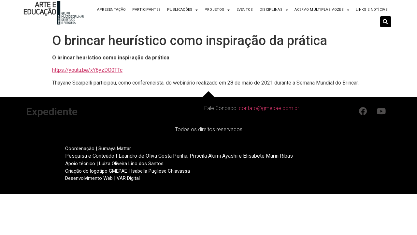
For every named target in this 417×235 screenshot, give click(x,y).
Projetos (217, 10)
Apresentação (111, 10)
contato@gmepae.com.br (269, 108)
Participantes (146, 10)
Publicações (182, 10)
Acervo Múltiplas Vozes (322, 10)
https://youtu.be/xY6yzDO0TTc (87, 70)
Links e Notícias (372, 10)
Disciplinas (274, 10)
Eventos (245, 10)
